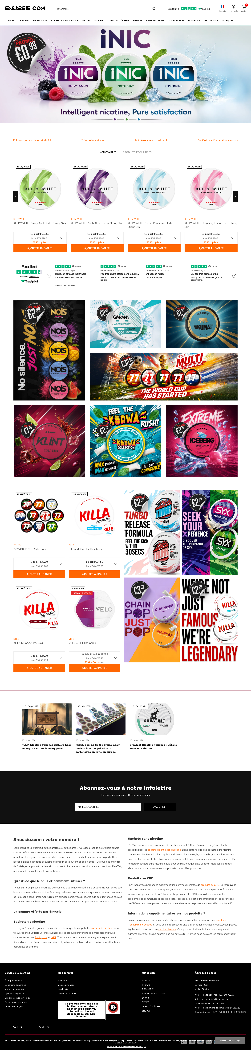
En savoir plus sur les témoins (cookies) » (126, 1046)
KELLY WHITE (19, 219)
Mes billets (63, 989)
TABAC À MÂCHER (118, 20)
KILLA (71, 545)
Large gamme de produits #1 (32, 140)
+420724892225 (225, 994)
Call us (17, 1027)
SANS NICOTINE (155, 20)
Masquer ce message (230, 1040)
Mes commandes (66, 985)
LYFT (53, 937)
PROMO (24, 20)
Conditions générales (15, 985)
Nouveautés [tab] (108, 152)
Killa (44, 937)
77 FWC (17, 545)
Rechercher (153, 9)
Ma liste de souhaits (67, 993)
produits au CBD (210, 884)
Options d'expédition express (218, 140)
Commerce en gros (14, 1006)
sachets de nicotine (102, 928)
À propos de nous (13, 980)
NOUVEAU (10, 20)
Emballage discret (93, 140)
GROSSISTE (211, 20)
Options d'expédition (15, 993)
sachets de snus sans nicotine (164, 849)
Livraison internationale (151, 140)
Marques (228, 20)
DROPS (86, 20)
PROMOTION (39, 20)
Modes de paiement (14, 989)
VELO (71, 639)
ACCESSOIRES (176, 20)
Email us (43, 1027)
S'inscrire (62, 980)
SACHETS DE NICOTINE (64, 20)
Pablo (38, 937)
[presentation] (15, 196)
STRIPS (98, 20)
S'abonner (160, 806)
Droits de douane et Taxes (17, 998)
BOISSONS (194, 20)
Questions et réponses (16, 1002)
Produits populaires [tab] (137, 152)
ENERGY (137, 20)
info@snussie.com (220, 999)
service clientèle (167, 929)
